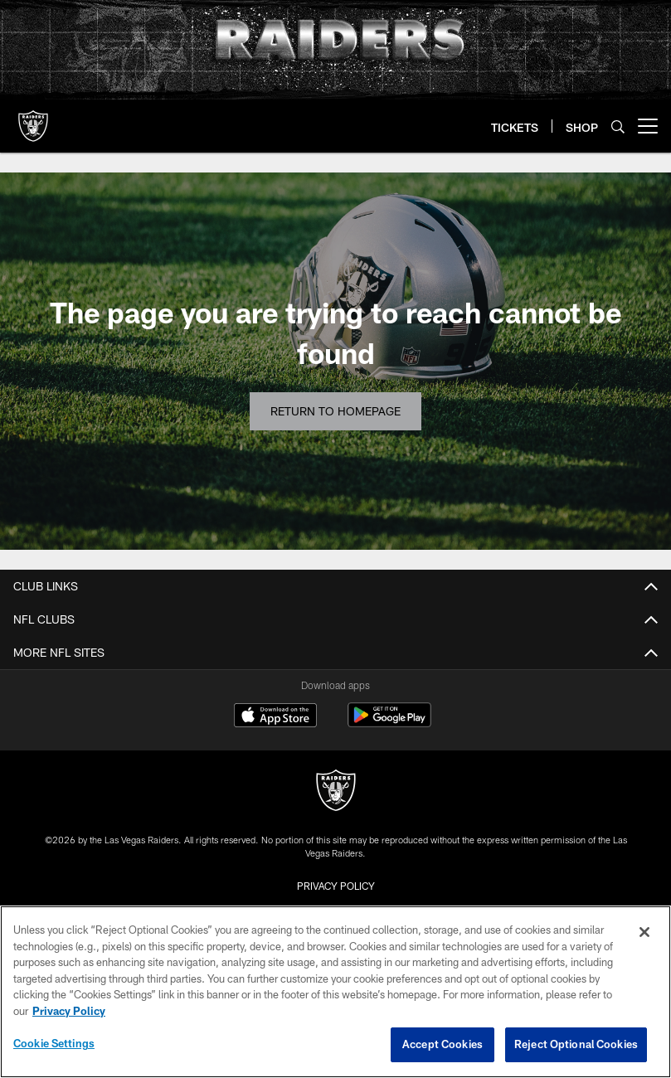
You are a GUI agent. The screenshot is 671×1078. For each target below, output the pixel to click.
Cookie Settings (54, 1043)
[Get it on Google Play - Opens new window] (389, 723)
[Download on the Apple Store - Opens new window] (275, 717)
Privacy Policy (336, 885)
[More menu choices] (648, 126)
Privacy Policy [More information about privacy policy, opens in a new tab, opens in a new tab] (68, 1010)
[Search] (618, 126)
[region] (335, 992)
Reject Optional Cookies (576, 1044)
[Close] (644, 932)
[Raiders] (335, 792)
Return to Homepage (335, 411)
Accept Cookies (442, 1044)
